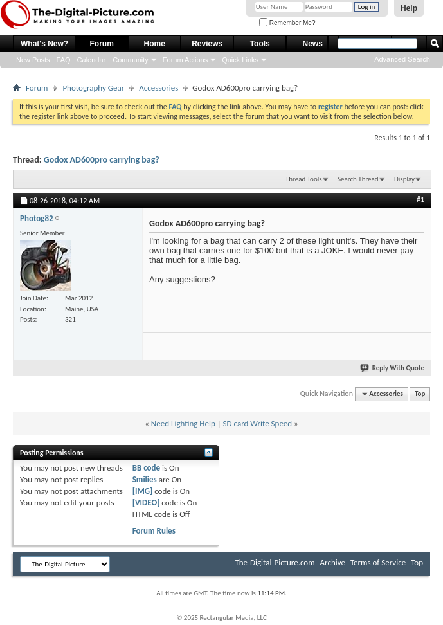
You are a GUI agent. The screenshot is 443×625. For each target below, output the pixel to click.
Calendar (91, 60)
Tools (260, 43)
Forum (102, 43)
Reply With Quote (392, 368)
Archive (332, 562)
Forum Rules (154, 531)
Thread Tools (303, 179)
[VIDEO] (146, 502)
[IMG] (142, 491)
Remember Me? (287, 22)
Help (409, 8)
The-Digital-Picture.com (274, 562)
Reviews (207, 43)
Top (420, 394)
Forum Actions (185, 60)
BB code (146, 468)
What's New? (44, 43)
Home (154, 43)
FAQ (64, 60)
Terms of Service (378, 562)
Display (404, 179)
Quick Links (240, 60)
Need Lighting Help (183, 423)
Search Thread (358, 179)
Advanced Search (402, 59)
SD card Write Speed (258, 423)
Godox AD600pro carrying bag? (101, 159)
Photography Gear (93, 88)
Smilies (144, 479)
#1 (420, 199)
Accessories (158, 88)
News (313, 43)
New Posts (33, 60)
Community (131, 60)
